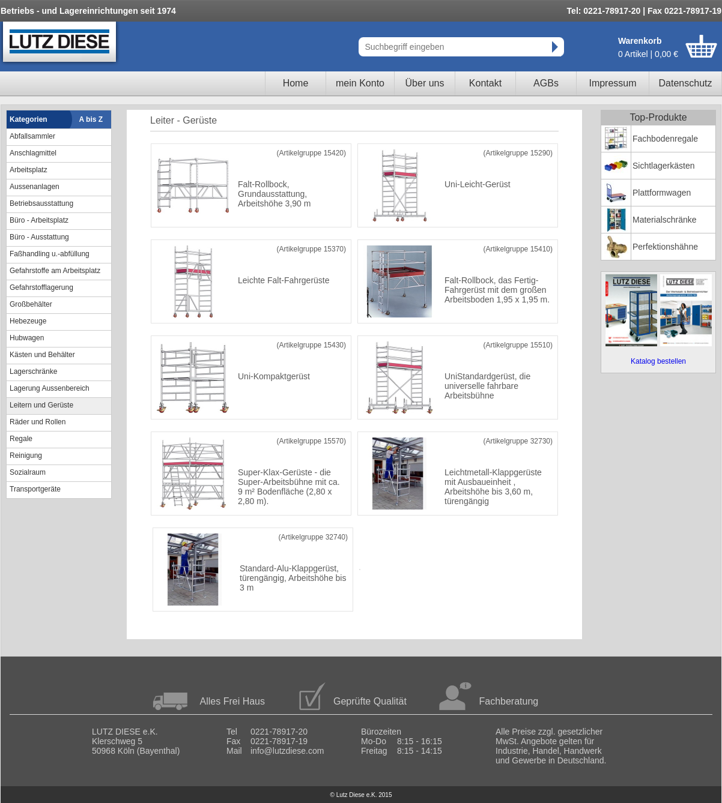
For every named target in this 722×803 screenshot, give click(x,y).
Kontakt (485, 83)
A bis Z (91, 119)
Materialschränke (665, 219)
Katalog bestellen (658, 361)
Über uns (424, 83)
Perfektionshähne (665, 246)
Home (296, 83)
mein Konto (360, 83)
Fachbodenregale (665, 138)
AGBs (546, 83)
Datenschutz (685, 83)
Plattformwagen (662, 192)
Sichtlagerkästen (664, 165)
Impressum (612, 83)
